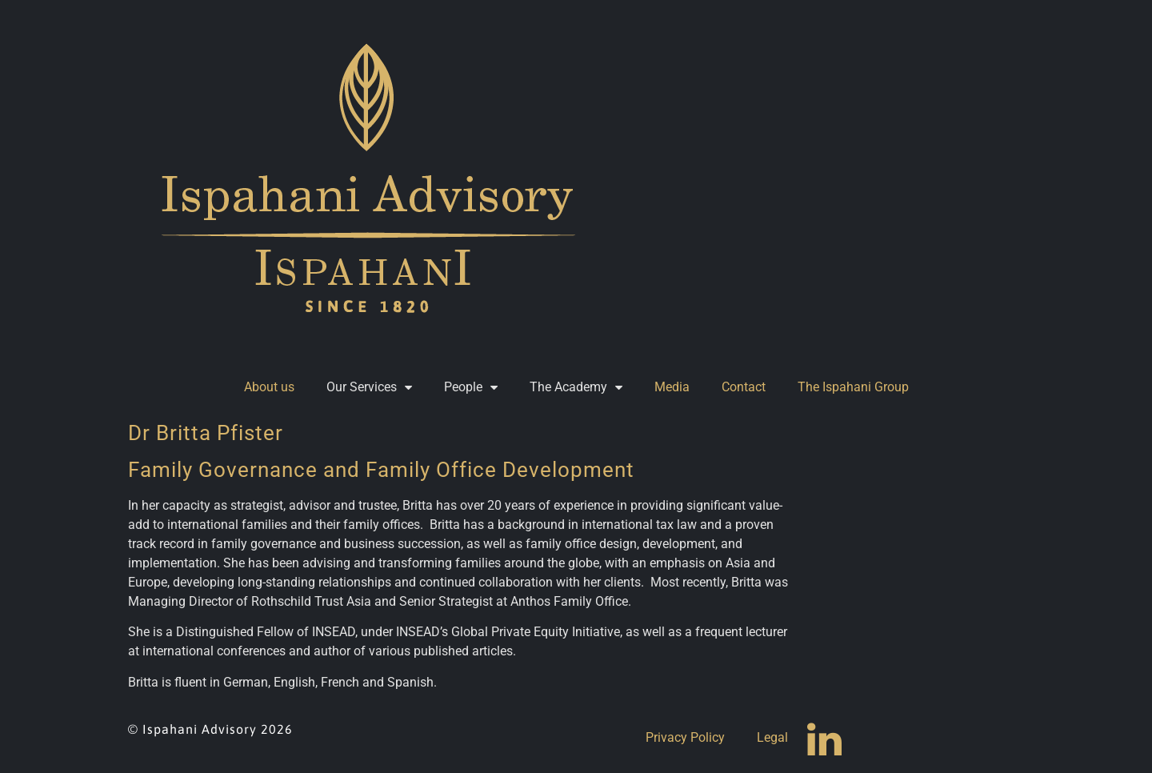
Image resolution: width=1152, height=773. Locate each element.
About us (269, 387)
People (471, 387)
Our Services (369, 387)
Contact (744, 387)
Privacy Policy (685, 737)
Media (672, 387)
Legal (772, 737)
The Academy (576, 387)
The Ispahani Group (853, 387)
